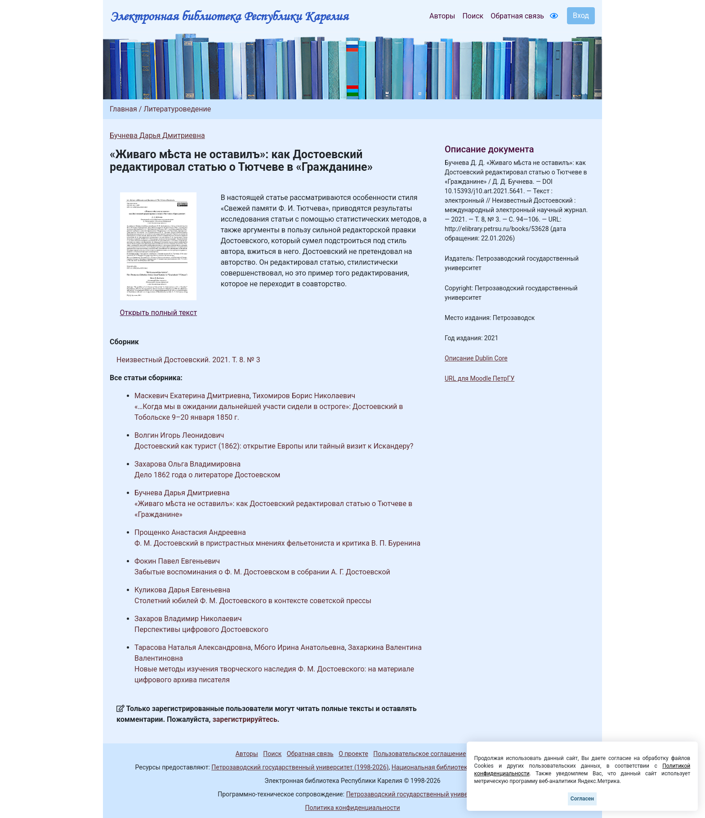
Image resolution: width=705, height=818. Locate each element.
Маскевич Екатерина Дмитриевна (192, 395)
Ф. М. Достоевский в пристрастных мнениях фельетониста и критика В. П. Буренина (277, 543)
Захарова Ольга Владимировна (187, 464)
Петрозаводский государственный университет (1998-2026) (299, 767)
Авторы (442, 16)
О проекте (353, 753)
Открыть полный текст (158, 312)
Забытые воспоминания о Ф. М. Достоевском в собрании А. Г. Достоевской (262, 572)
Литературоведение (177, 109)
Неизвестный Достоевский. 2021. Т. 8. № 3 (188, 360)
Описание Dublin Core (476, 358)
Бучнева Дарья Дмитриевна (157, 135)
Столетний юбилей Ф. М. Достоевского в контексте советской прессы (252, 600)
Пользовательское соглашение (419, 753)
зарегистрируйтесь (245, 719)
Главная (123, 109)
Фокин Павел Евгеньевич (177, 561)
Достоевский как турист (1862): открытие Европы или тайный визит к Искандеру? (273, 446)
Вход (581, 15)
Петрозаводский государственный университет (416, 794)
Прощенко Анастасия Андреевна (190, 532)
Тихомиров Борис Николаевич (304, 395)
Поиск (472, 16)
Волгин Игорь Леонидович (179, 435)
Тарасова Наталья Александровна (192, 647)
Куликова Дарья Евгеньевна (182, 590)
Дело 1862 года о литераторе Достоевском (207, 475)
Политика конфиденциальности (352, 807)
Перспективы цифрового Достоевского (201, 629)
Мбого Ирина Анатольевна (299, 647)
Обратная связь (517, 16)
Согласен (582, 799)
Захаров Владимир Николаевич (188, 618)
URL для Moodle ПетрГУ (479, 378)
